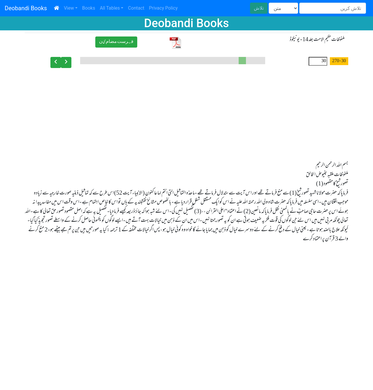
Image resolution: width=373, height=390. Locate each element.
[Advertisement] (186, 113)
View (69, 8)
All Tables (110, 8)
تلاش (259, 8)
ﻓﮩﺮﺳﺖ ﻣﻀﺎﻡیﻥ (116, 42)
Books (88, 8)
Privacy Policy (163, 8)
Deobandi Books (26, 8)
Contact (136, 8)
